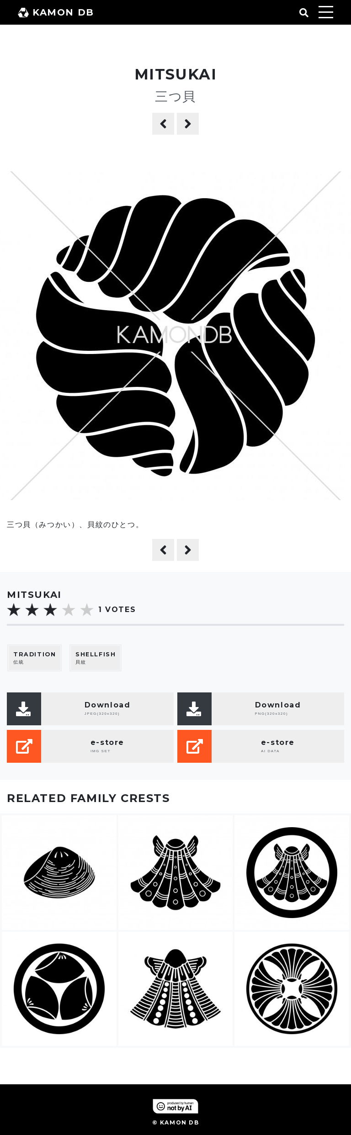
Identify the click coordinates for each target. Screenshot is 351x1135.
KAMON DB (56, 12)
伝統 (34, 657)
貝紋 (95, 657)
